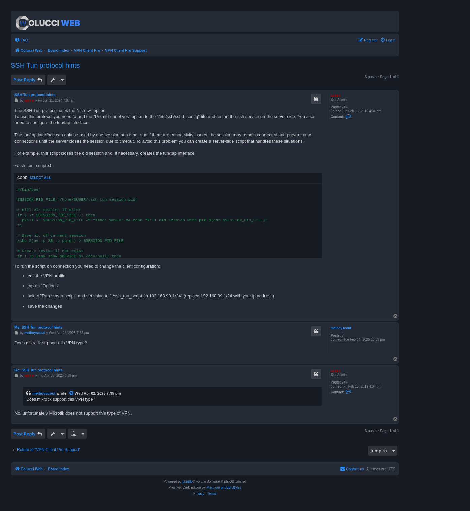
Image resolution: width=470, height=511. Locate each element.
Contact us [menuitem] (352, 468)
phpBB (187, 481)
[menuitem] (21, 40)
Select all (40, 178)
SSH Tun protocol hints (45, 65)
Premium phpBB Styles (224, 487)
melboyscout (341, 328)
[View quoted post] (72, 393)
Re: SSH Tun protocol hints (38, 327)
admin (335, 95)
